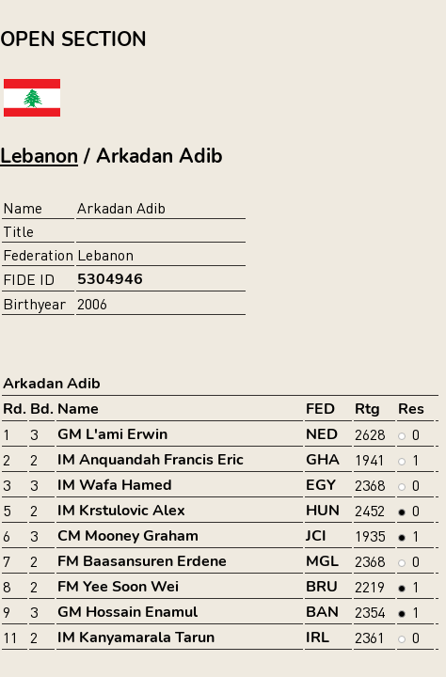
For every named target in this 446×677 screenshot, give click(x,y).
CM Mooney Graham (128, 536)
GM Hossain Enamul (127, 612)
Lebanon (39, 156)
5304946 (110, 279)
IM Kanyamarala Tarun (136, 637)
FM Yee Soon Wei (118, 586)
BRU (322, 586)
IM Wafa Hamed (114, 485)
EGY (321, 485)
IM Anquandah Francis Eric (150, 459)
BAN (322, 612)
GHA (323, 459)
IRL (317, 637)
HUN (323, 510)
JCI (316, 536)
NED (322, 434)
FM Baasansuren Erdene (142, 561)
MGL (322, 561)
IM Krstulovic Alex (121, 510)
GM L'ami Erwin (112, 434)
